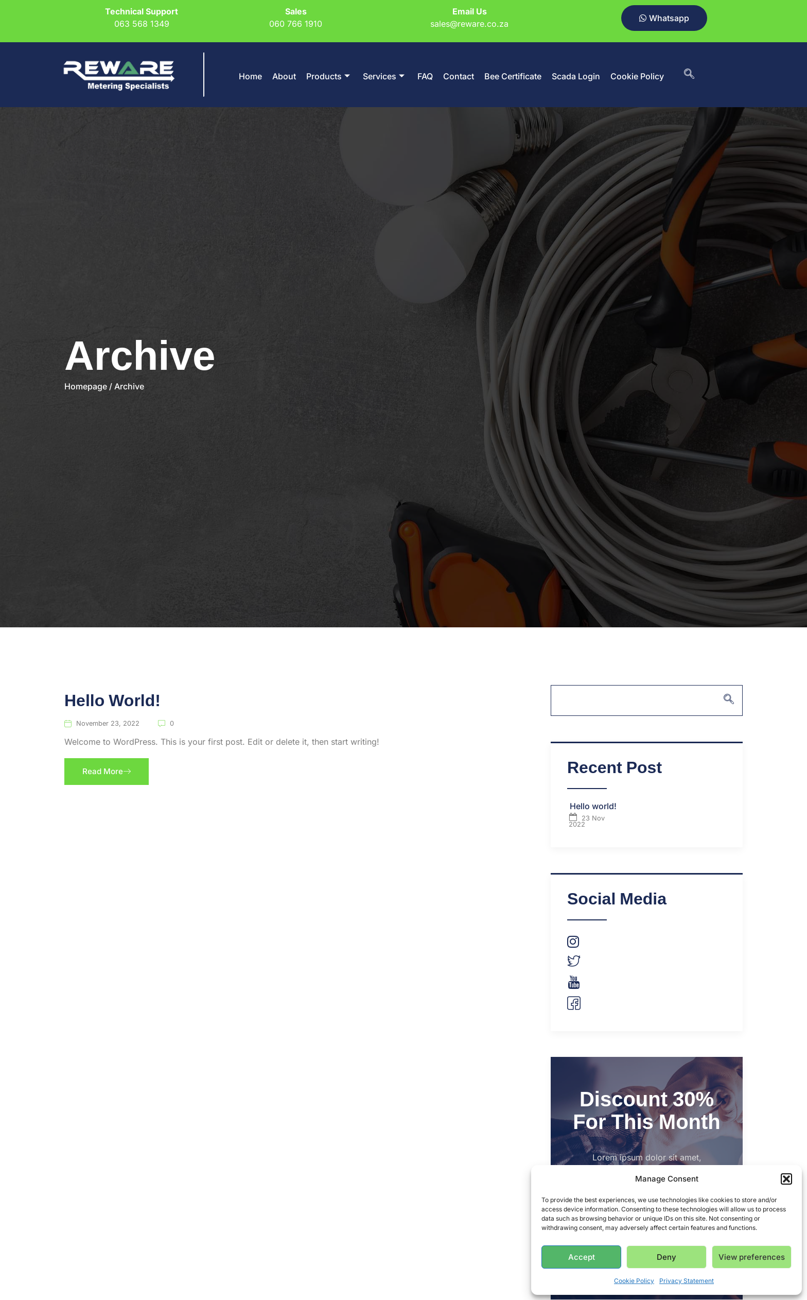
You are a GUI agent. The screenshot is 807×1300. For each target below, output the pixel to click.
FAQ (425, 76)
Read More (107, 772)
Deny (666, 1257)
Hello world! (112, 701)
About (284, 76)
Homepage (85, 386)
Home (250, 76)
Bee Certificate (512, 76)
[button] (786, 1179)
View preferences (751, 1257)
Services (384, 76)
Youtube (593, 984)
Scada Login (576, 76)
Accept (581, 1257)
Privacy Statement (686, 1281)
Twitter (591, 963)
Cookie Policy (634, 1281)
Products (328, 76)
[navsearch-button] (689, 74)
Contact (458, 76)
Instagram (596, 942)
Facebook (597, 1006)
